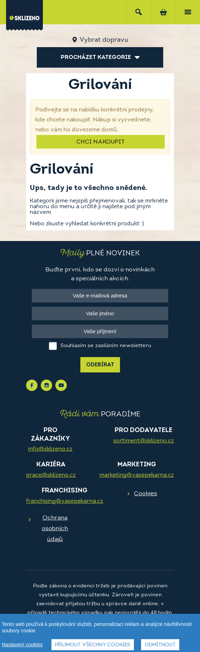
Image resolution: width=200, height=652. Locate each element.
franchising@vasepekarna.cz (64, 501)
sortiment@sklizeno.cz (143, 441)
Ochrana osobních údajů (55, 528)
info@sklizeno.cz (50, 449)
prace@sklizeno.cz (51, 475)
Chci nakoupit (100, 142)
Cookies (145, 494)
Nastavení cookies (22, 644)
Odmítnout (160, 645)
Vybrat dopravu (104, 40)
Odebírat (100, 365)
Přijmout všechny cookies (92, 645)
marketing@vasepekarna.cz (136, 475)
